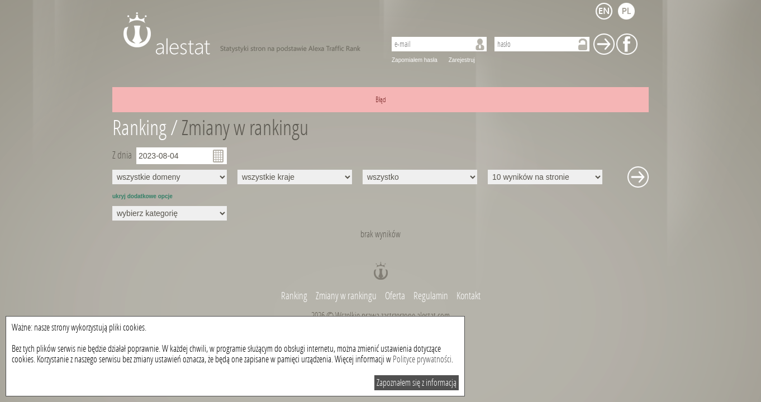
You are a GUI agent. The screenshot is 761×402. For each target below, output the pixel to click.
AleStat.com (247, 33)
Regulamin (430, 296)
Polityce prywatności (422, 359)
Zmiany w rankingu (245, 128)
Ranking (295, 296)
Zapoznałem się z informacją (416, 382)
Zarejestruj (462, 60)
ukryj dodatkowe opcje (142, 196)
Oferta (395, 296)
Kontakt (468, 296)
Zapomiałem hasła (414, 60)
